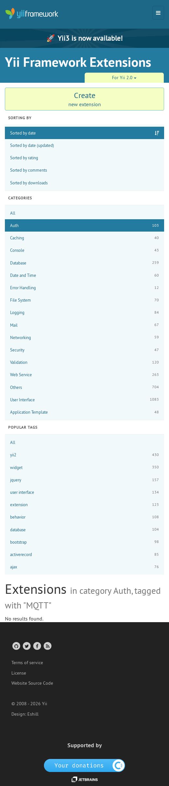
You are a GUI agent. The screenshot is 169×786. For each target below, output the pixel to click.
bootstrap (84, 542)
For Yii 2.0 (124, 77)
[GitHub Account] (15, 646)
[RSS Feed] (47, 646)
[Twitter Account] (26, 646)
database (84, 529)
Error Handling (84, 288)
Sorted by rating (24, 157)
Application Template (84, 412)
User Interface (84, 399)
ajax (84, 567)
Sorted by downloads (29, 182)
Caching (84, 238)
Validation (84, 362)
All (12, 213)
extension (84, 504)
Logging (84, 312)
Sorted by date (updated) (32, 145)
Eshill (32, 714)
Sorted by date (23, 133)
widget (84, 467)
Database (84, 262)
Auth (84, 225)
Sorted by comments (28, 170)
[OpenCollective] (84, 765)
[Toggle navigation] (158, 13)
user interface (84, 492)
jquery (84, 480)
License (18, 673)
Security (84, 350)
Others (84, 387)
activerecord (84, 554)
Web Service (84, 375)
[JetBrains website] (85, 779)
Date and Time (84, 275)
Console (84, 250)
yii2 (84, 455)
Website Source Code (32, 683)
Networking (84, 337)
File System (84, 300)
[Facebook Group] (36, 646)
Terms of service (27, 662)
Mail (84, 325)
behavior (84, 517)
